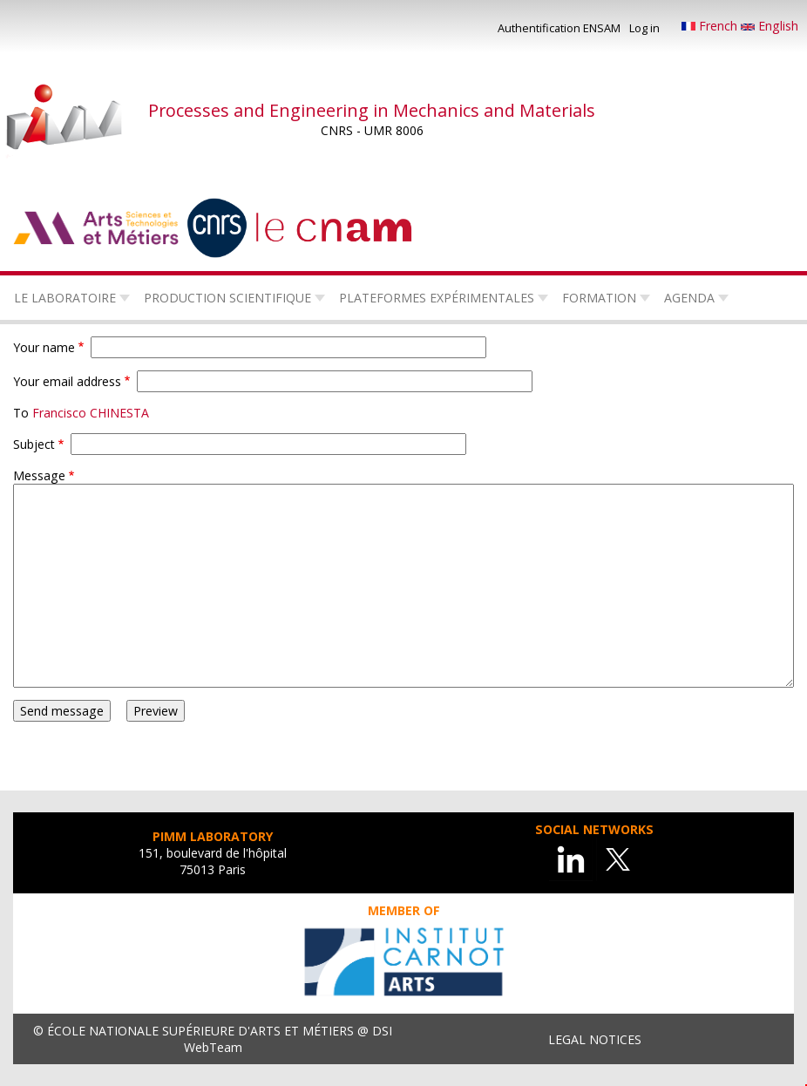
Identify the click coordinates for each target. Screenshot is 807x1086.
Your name (44, 347)
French (711, 25)
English (769, 25)
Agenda (689, 297)
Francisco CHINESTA (90, 412)
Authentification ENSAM (559, 28)
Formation (599, 297)
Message (39, 475)
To (21, 412)
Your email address (67, 381)
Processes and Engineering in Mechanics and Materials (371, 110)
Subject (34, 444)
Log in (644, 28)
